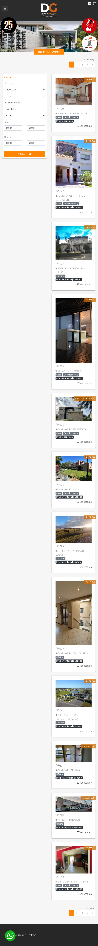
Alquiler (8, 137)
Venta (7, 122)
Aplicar (24, 154)
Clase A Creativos (27, 935)
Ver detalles (84, 126)
